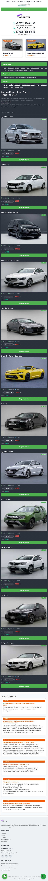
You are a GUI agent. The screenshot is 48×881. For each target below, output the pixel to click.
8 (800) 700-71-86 (6, 850)
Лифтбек (6, 87)
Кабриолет (44, 85)
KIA (46, 68)
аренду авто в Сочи (33, 770)
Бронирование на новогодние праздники (16, 803)
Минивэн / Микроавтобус (16, 87)
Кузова (5, 81)
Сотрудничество (29, 1)
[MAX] (10, 856)
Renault (23, 68)
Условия (20, 1)
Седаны (17, 77)
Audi (5, 68)
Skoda (21, 70)
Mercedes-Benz (35, 68)
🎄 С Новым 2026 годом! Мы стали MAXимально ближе (18, 704)
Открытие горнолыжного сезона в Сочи (16, 764)
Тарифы (8, 1)
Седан (5, 85)
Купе (38, 85)
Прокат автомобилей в (24, 4)
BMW (28, 68)
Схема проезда (5, 870)
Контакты (39, 1)
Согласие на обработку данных (10, 868)
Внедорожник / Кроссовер (28, 85)
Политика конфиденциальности (10, 863)
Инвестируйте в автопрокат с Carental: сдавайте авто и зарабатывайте (18, 722)
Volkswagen (11, 68)
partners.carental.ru (29, 725)
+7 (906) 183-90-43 (7, 848)
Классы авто (7, 74)
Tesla (31, 70)
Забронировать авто (24, 9)
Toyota (16, 70)
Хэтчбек (11, 85)
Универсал (17, 85)
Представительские (9, 77)
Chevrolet (10, 70)
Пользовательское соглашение (10, 866)
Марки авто (7, 64)
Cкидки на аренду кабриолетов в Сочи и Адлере (18, 742)
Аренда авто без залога (10, 782)
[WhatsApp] (2, 856)
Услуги (14, 1)
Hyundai (17, 68)
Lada (5, 70)
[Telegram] (6, 856)
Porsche (26, 70)
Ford (42, 68)
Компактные (24, 77)
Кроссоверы (32, 77)
